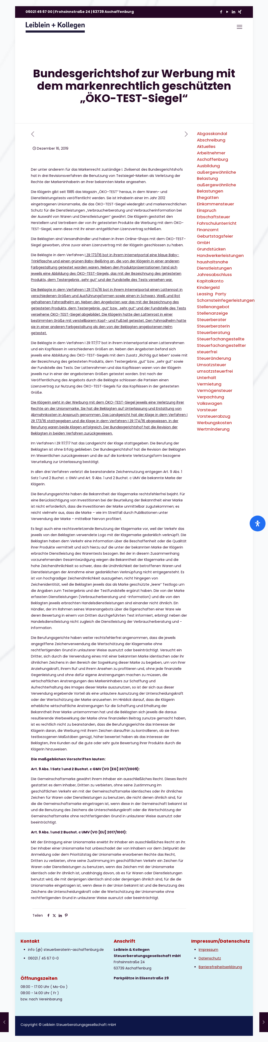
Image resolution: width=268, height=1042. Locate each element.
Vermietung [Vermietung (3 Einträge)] (209, 384)
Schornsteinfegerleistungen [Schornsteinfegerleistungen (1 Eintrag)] (226, 300)
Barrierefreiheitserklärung (220, 966)
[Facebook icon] (221, 11)
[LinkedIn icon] (233, 11)
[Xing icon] (239, 11)
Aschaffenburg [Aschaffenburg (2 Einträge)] (212, 159)
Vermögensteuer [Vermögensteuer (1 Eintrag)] (214, 390)
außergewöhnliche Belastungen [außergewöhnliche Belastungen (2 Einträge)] (216, 188)
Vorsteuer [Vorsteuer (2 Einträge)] (207, 410)
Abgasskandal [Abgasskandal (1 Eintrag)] (212, 134)
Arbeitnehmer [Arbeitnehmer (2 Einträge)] (211, 153)
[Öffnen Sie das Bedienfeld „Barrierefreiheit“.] (258, 523)
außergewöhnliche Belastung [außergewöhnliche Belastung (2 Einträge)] (216, 175)
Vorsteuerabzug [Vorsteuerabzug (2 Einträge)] (213, 416)
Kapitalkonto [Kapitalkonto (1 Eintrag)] (210, 281)
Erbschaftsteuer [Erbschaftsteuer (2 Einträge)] (213, 217)
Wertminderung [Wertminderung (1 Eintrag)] (213, 429)
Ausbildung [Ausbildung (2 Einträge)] (208, 166)
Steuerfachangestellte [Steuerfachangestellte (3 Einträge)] (220, 339)
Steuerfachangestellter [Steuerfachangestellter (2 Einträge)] (221, 345)
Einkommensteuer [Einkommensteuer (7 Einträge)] (215, 204)
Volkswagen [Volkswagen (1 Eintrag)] (209, 403)
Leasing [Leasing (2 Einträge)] (205, 294)
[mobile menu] (239, 27)
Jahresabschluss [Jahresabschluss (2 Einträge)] (214, 274)
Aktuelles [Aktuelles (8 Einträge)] (206, 146)
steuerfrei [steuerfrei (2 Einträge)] (207, 352)
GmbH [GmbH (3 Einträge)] (203, 243)
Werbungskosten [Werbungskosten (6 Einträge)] (214, 423)
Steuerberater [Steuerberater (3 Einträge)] (211, 320)
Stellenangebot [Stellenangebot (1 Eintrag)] (213, 307)
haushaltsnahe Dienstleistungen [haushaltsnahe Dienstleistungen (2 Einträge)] (214, 265)
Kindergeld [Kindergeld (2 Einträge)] (208, 287)
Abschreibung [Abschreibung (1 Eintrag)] (211, 140)
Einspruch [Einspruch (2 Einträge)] (206, 210)
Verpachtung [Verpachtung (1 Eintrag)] (210, 397)
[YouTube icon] (227, 11)
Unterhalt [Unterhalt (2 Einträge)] (206, 378)
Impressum (208, 949)
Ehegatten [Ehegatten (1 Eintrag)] (208, 197)
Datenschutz (210, 958)
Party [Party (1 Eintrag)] (220, 294)
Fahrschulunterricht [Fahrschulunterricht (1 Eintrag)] (217, 223)
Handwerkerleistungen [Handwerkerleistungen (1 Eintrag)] (220, 255)
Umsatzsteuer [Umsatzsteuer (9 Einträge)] (211, 365)
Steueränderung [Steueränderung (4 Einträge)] (214, 358)
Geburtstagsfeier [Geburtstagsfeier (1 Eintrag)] (215, 236)
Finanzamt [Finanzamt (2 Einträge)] (208, 230)
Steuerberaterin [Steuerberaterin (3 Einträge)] (213, 326)
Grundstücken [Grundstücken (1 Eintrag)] (211, 249)
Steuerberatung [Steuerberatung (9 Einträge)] (213, 332)
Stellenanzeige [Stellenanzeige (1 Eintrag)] (212, 313)
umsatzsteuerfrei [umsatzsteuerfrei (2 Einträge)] (215, 371)
